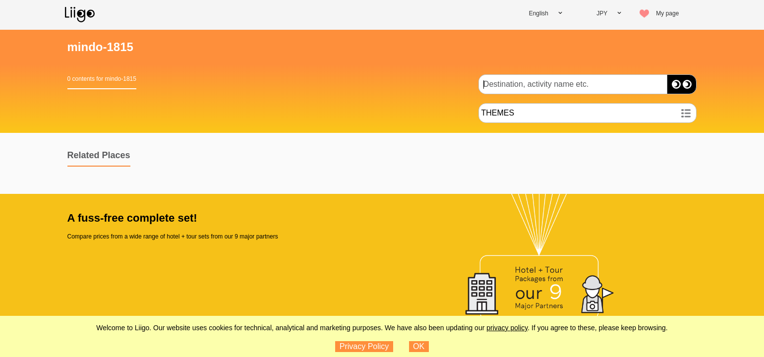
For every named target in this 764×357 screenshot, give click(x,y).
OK (418, 346)
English (538, 13)
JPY (601, 13)
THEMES (497, 113)
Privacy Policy (364, 346)
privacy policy (507, 328)
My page (667, 13)
